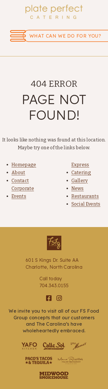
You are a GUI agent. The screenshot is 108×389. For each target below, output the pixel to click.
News (77, 188)
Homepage (24, 164)
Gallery (79, 180)
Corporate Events (23, 192)
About (18, 172)
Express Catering (81, 168)
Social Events (86, 204)
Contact (20, 180)
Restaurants (85, 196)
